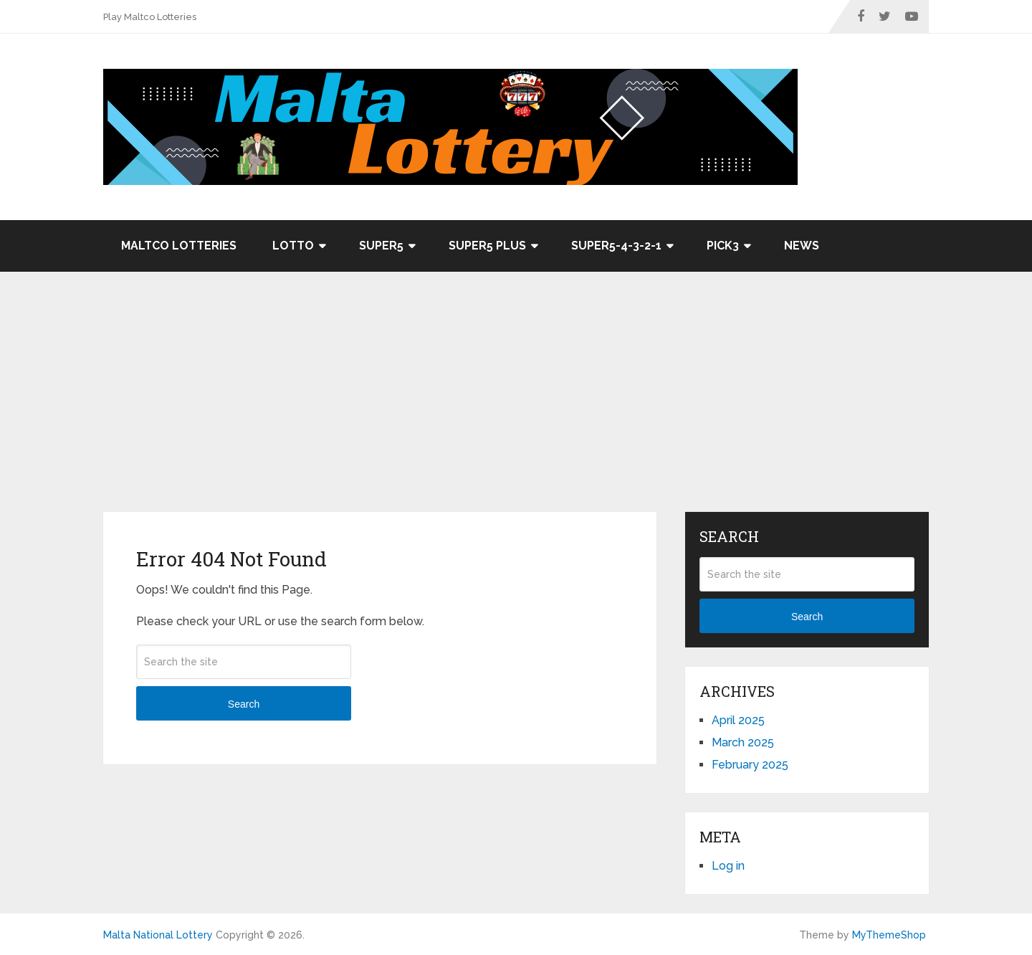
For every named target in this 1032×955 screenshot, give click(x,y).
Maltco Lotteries (178, 245)
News (801, 245)
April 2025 (738, 720)
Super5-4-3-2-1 (616, 245)
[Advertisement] (516, 404)
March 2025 (743, 742)
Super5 (381, 245)
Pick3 (723, 245)
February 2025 (750, 764)
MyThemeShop (889, 935)
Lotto (293, 245)
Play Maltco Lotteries (149, 16)
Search (243, 704)
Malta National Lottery (158, 935)
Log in (728, 866)
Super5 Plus (487, 245)
